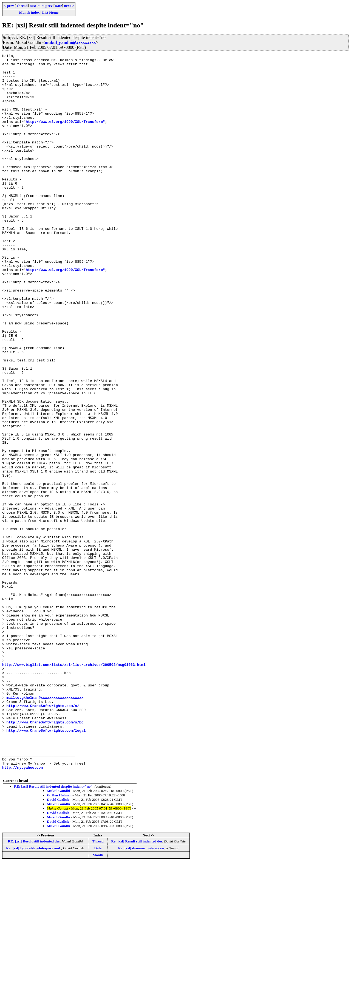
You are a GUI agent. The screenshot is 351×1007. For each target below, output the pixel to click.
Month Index (29, 12)
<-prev (9, 6)
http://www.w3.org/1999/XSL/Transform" (65, 135)
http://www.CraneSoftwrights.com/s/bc (45, 856)
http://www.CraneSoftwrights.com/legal (46, 866)
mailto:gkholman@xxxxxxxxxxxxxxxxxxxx (45, 826)
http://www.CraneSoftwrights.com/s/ (43, 836)
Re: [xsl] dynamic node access (141, 992)
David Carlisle (58, 943)
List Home (50, 12)
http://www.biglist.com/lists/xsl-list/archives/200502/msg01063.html (74, 787)
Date (58, 6)
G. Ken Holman (59, 939)
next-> (34, 6)
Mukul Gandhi (58, 935)
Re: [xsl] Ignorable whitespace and (33, 992)
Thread (21, 6)
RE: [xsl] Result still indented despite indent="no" (53, 930)
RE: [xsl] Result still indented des (34, 985)
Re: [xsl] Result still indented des (136, 985)
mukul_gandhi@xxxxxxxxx (70, 42)
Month (98, 999)
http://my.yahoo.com (22, 910)
